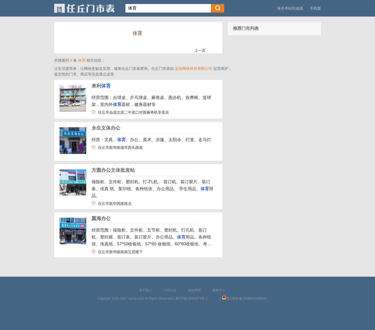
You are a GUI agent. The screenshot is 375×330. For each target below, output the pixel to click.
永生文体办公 (106, 128)
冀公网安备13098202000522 (246, 298)
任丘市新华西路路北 (115, 203)
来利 (101, 86)
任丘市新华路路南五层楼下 (120, 252)
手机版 (315, 8)
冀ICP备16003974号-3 (191, 298)
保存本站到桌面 (290, 8)
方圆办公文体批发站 (113, 170)
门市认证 (170, 290)
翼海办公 (101, 218)
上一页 (200, 50)
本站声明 (194, 290)
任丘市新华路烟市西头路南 (120, 147)
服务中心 (218, 290)
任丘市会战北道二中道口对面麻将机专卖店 (133, 112)
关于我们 (145, 290)
